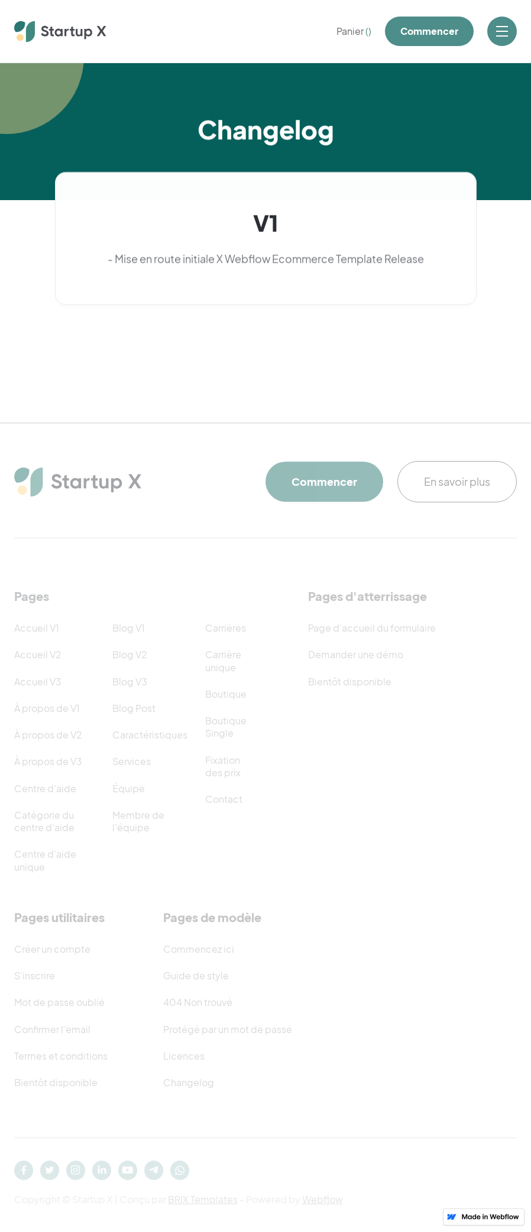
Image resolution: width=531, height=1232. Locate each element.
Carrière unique (223, 660)
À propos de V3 (48, 761)
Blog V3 (129, 681)
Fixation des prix (223, 766)
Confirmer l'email (52, 1029)
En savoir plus (457, 481)
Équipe (128, 788)
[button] (353, 31)
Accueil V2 (37, 654)
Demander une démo (355, 654)
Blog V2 (129, 654)
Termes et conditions (61, 1056)
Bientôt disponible (349, 681)
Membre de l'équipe (138, 821)
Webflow (322, 1199)
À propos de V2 (48, 734)
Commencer (429, 31)
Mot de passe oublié (59, 1002)
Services (131, 761)
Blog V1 (128, 628)
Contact (223, 799)
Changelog (188, 1082)
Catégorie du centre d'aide (44, 821)
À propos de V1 (47, 708)
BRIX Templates (203, 1199)
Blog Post (134, 708)
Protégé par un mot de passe (227, 1029)
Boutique (226, 694)
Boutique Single (226, 726)
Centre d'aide (45, 788)
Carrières (225, 628)
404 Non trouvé (197, 1002)
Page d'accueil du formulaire (372, 628)
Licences (184, 1056)
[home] (60, 32)
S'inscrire (34, 975)
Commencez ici (198, 949)
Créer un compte (52, 949)
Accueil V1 (36, 628)
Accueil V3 (37, 681)
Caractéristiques (149, 734)
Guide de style (196, 975)
